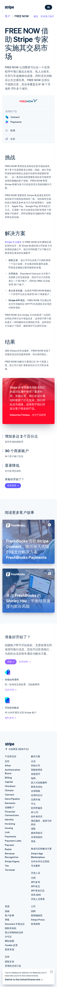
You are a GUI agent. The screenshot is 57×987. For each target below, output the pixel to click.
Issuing (9, 827)
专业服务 (35, 865)
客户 (7, 16)
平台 (33, 803)
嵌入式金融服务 (39, 782)
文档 (33, 877)
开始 (11, 661)
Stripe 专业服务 (13, 241)
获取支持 (9, 961)
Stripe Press (38, 919)
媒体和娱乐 (37, 832)
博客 (7, 919)
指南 (7, 911)
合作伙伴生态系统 (40, 861)
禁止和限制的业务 (14, 932)
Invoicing (10, 823)
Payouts (9, 844)
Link (7, 832)
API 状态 (35, 886)
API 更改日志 (38, 890)
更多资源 (9, 949)
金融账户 (9, 807)
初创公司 (35, 765)
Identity (9, 819)
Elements (10, 803)
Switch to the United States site (24, 979)
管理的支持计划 (13, 965)
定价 (7, 761)
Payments (10, 836)
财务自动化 (37, 786)
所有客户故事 (47, 16)
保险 (33, 828)
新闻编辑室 (37, 915)
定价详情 (11, 689)
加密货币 (35, 773)
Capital (9, 781)
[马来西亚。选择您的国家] (17, 749)
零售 (33, 841)
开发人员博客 (38, 898)
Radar (8, 849)
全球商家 (35, 790)
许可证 (8, 936)
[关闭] (51, 972)
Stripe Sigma (12, 861)
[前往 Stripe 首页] (8, 744)
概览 (36, 16)
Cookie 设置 (11, 945)
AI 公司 (34, 812)
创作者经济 (37, 816)
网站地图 (9, 940)
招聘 (33, 911)
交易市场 (35, 799)
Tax (7, 865)
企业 (33, 761)
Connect (9, 794)
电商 (33, 778)
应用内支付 (37, 795)
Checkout (10, 786)
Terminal (10, 869)
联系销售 (13, 485)
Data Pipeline (12, 798)
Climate (9, 790)
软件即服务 (37, 807)
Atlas (8, 765)
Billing (8, 777)
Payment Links (13, 840)
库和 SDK (36, 894)
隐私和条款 (10, 928)
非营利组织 (37, 837)
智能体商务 (37, 769)
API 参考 (11, 717)
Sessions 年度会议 (15, 923)
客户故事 (9, 915)
